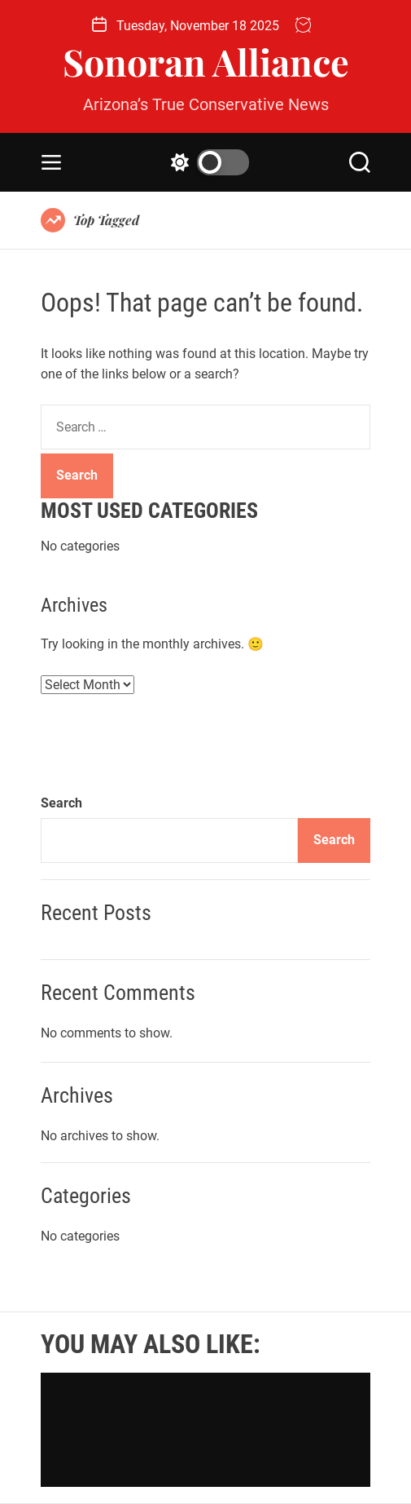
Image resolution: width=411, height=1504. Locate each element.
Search (61, 803)
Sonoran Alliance (206, 61)
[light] (206, 162)
